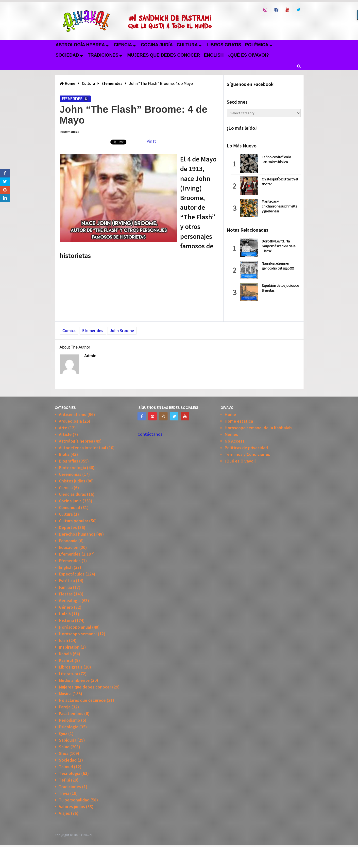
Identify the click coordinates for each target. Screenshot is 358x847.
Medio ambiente (74, 680)
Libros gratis (224, 44)
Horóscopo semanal (78, 634)
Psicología (68, 727)
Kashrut (66, 660)
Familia (65, 587)
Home (230, 414)
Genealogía (70, 600)
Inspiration (69, 647)
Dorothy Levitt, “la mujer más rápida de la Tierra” (278, 246)
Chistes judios (72, 481)
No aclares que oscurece (82, 700)
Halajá (65, 614)
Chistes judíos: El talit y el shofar (280, 181)
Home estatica (239, 421)
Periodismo (69, 720)
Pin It (151, 141)
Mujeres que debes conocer (163, 55)
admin (90, 356)
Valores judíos (72, 806)
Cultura (187, 44)
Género (66, 607)
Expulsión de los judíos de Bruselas (280, 288)
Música (65, 693)
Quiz (63, 733)
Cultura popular (73, 521)
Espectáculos (72, 574)
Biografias (68, 461)
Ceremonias (70, 474)
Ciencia (123, 44)
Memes (231, 434)
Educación (68, 547)
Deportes (68, 527)
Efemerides (72, 98)
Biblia (64, 454)
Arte (63, 428)
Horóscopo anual (75, 627)
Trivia (64, 793)
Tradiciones (103, 55)
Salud (64, 747)
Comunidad (69, 507)
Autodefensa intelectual (82, 447)
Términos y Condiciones (247, 454)
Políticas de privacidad (246, 447)
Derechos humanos (77, 534)
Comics (69, 330)
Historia (66, 620)
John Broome (122, 330)
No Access (234, 441)
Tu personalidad (74, 800)
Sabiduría (67, 740)
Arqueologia (70, 421)
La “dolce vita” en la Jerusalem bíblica (276, 159)
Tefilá (64, 780)
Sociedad (67, 55)
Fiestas (66, 594)
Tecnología (69, 773)
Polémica (257, 44)
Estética (67, 580)
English (214, 55)
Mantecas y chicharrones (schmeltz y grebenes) (279, 206)
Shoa (63, 753)
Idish (63, 640)
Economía (68, 540)
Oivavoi (86, 835)
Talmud (66, 766)
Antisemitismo (72, 414)
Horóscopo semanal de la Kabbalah (258, 428)
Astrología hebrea (80, 44)
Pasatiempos (71, 713)
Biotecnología (72, 467)
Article (65, 434)
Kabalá (65, 653)
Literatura (68, 673)
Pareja (64, 707)
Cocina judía (157, 44)
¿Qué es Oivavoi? (248, 55)
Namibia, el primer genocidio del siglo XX (278, 266)
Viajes (64, 813)
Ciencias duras (72, 494)
